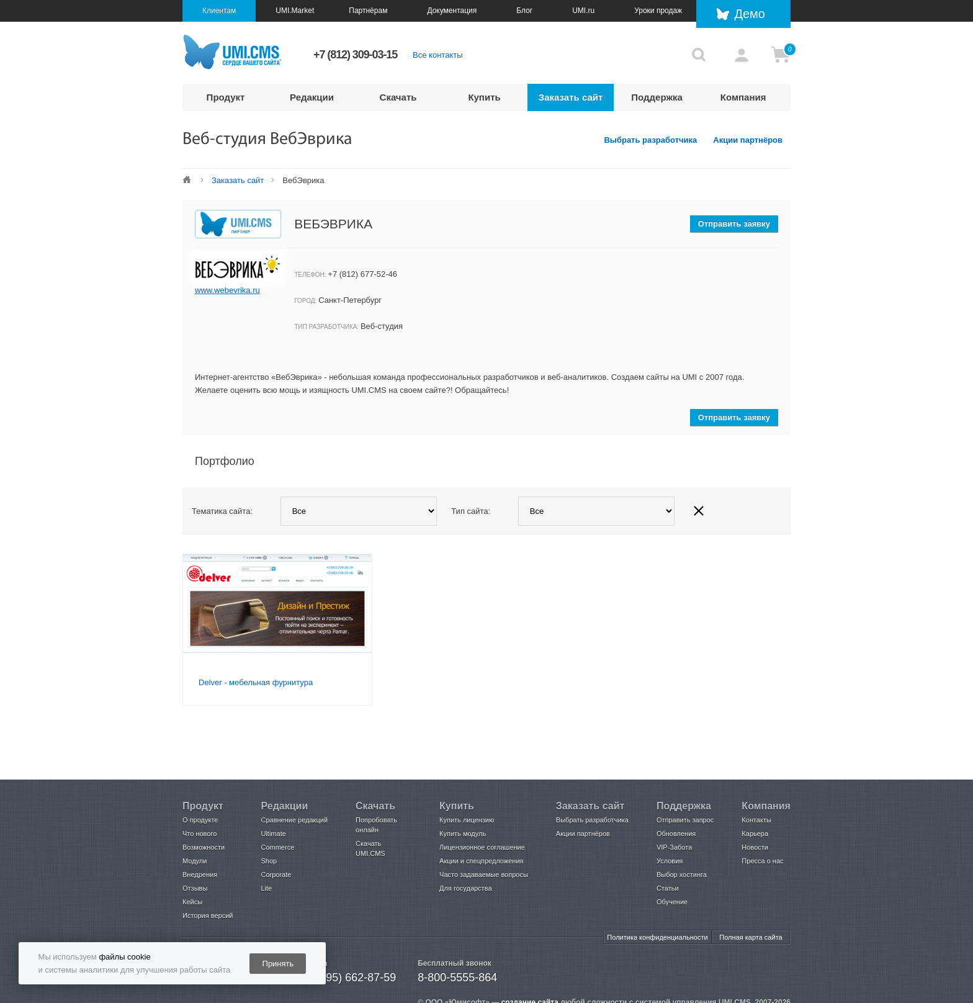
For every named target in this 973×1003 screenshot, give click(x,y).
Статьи (668, 888)
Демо (749, 13)
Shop (269, 861)
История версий (207, 915)
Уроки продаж (658, 10)
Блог (524, 10)
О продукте (200, 820)
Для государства (465, 888)
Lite (266, 888)
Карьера (755, 833)
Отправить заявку (734, 223)
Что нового (199, 833)
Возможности (203, 847)
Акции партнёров (747, 140)
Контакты (756, 820)
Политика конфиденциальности (657, 937)
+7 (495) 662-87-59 (348, 977)
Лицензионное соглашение (482, 847)
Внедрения (199, 874)
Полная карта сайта (750, 937)
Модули (194, 861)
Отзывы (194, 888)
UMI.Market (295, 10)
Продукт (226, 97)
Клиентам (219, 10)
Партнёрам (368, 10)
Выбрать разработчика (650, 140)
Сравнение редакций (294, 820)
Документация (452, 10)
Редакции (312, 97)
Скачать (398, 97)
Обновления (676, 833)
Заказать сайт (571, 97)
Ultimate (273, 833)
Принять (278, 963)
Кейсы (192, 902)
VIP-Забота (674, 847)
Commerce (277, 847)
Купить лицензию (466, 820)
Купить (484, 97)
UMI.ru (583, 10)
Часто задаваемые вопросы (483, 874)
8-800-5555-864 (457, 977)
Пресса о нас (762, 861)
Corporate (276, 874)
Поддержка (657, 97)
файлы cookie (124, 956)
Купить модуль (462, 833)
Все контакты (437, 55)
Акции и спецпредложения (481, 861)
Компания (743, 97)
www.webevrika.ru (227, 290)
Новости (755, 847)
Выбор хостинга (682, 874)
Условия (670, 861)
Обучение (672, 902)
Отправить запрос (685, 820)
